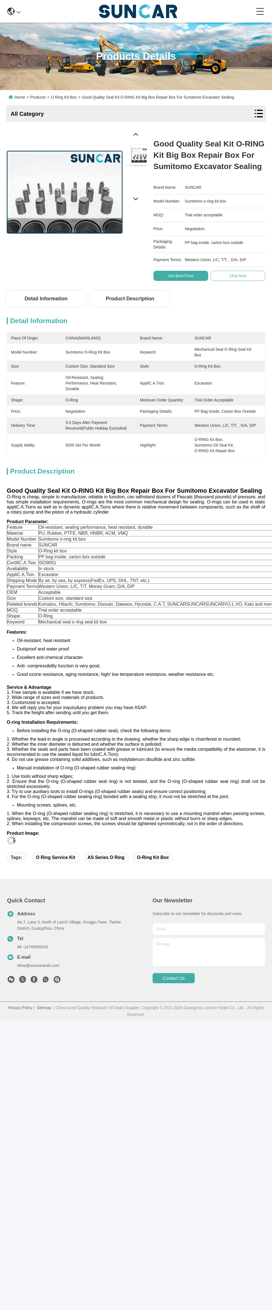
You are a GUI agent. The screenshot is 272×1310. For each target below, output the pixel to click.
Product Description (130, 298)
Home (20, 97)
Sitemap (44, 1007)
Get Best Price (180, 276)
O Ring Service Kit (55, 857)
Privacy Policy (20, 1007)
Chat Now (237, 276)
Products (38, 97)
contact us (173, 978)
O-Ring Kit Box (153, 857)
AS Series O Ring (106, 857)
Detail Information (45, 298)
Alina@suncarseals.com (38, 965)
